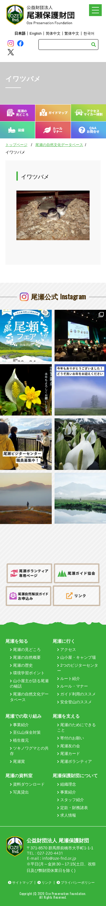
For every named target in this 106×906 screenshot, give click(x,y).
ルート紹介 (68, 678)
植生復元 (19, 740)
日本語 (19, 33)
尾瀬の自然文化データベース (59, 145)
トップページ (16, 145)
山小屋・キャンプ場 (76, 657)
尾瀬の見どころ (25, 649)
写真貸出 (19, 792)
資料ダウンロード (27, 784)
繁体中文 (71, 33)
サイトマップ (20, 883)
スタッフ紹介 (70, 799)
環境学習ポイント (27, 673)
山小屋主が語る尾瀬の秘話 (29, 684)
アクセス (66, 649)
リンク (44, 883)
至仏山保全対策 (25, 732)
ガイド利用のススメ (76, 694)
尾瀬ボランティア (74, 761)
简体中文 (53, 33)
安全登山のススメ (74, 702)
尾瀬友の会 (68, 746)
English (35, 33)
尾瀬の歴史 (21, 665)
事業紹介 (19, 724)
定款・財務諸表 (72, 807)
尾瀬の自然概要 (25, 657)
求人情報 (66, 815)
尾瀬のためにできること (76, 727)
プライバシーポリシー (76, 883)
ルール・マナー (72, 686)
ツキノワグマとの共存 (29, 751)
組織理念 (66, 784)
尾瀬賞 (17, 761)
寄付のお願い (70, 738)
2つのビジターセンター (77, 668)
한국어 (88, 33)
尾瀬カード (68, 753)
